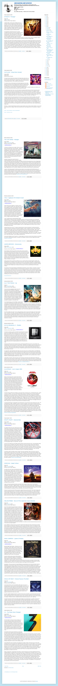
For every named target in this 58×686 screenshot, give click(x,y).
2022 (46, 21)
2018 (46, 26)
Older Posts (39, 666)
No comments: (18, 118)
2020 (46, 23)
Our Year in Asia (48, 83)
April (47, 63)
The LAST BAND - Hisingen (11, 139)
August (47, 59)
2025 (46, 17)
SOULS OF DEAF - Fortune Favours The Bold (16, 579)
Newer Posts (6, 666)
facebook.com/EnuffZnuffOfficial (16, 457)
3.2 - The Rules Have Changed (12, 612)
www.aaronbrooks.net (7, 275)
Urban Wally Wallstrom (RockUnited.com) (49, 88)
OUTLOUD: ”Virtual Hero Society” (13, 72)
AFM (7, 19)
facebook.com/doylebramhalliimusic (24, 361)
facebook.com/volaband (8, 238)
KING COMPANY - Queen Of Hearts (13, 538)
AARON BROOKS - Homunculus (12, 244)
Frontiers (7, 541)
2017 (46, 67)
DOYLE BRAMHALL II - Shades (12, 325)
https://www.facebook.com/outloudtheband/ (12, 110)
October (47, 28)
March (47, 64)
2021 (46, 22)
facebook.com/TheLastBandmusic (22, 174)
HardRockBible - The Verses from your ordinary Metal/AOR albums (49, 95)
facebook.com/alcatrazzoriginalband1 (10, 412)
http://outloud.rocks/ (8, 112)
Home (23, 666)
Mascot (7, 200)
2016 (46, 68)
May (47, 62)
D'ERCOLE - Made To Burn (11, 463)
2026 (46, 16)
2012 (46, 73)
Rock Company (8, 466)
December (48, 27)
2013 (46, 72)
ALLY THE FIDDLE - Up (10, 283)
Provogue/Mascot (9, 328)
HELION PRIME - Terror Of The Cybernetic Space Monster (19, 501)
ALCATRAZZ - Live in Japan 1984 (13, 369)
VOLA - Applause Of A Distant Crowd (14, 197)
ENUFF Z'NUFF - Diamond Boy (12, 420)
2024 (46, 18)
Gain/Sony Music (9, 142)
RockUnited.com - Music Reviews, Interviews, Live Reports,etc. (49, 92)
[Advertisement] (22, 61)
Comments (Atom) (10, 667)
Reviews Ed (48, 86)
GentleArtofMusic (9, 247)
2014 (46, 71)
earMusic (7, 372)
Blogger (37, 681)
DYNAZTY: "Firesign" (9, 16)
